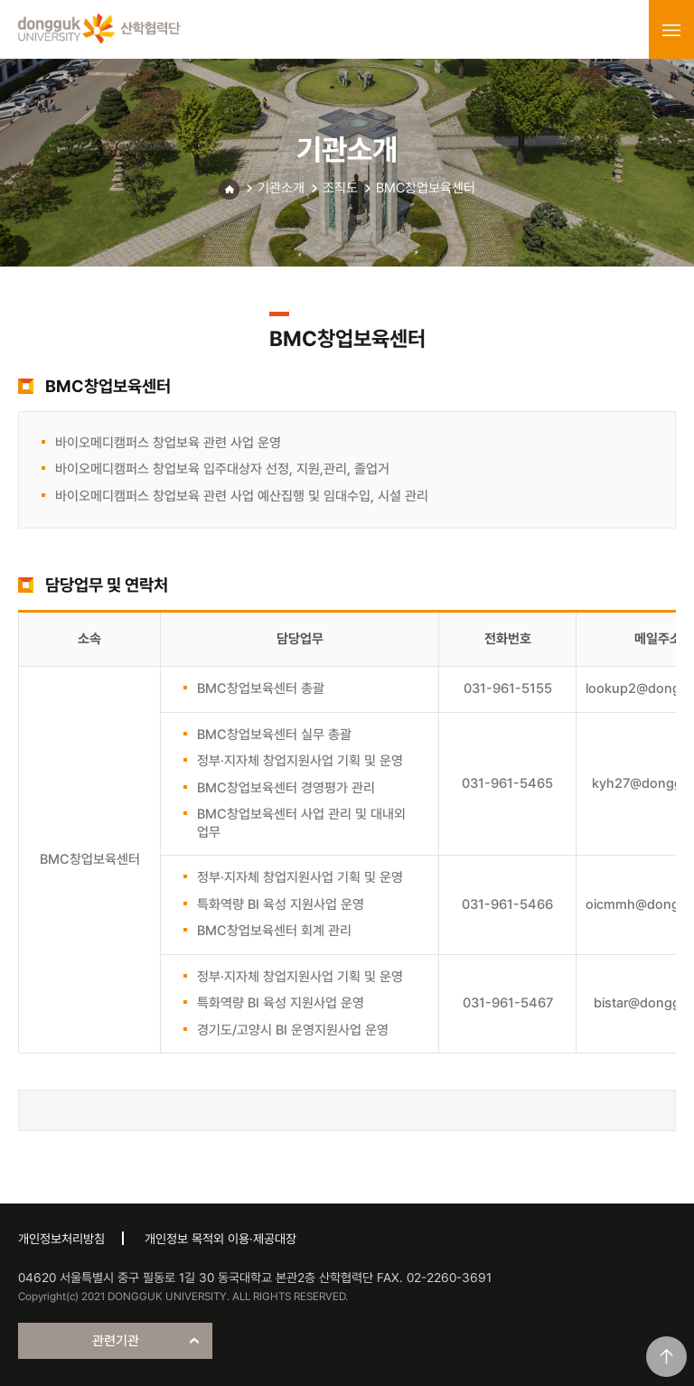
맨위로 (666, 1356)
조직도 (340, 188)
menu (671, 30)
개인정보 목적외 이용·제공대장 (220, 1238)
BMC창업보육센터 (425, 188)
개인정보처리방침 (61, 1238)
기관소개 (281, 188)
